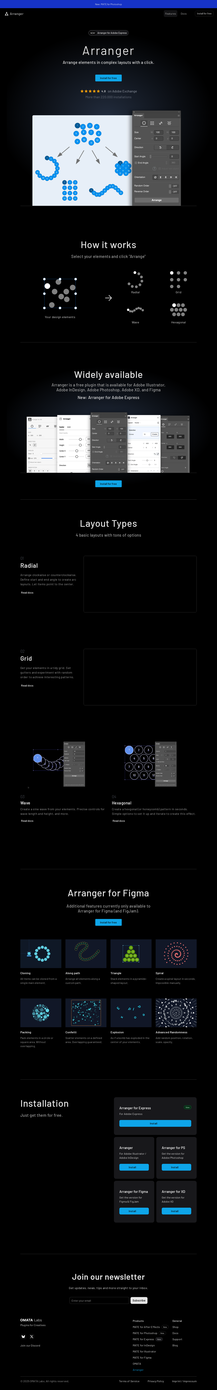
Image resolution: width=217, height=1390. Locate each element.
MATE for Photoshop (145, 1333)
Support (177, 1339)
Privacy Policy (156, 1381)
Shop (175, 1326)
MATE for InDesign (144, 1345)
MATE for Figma (142, 1357)
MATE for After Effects (146, 1326)
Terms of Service (129, 1381)
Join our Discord (30, 1345)
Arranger (138, 1369)
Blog (175, 1345)
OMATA (137, 1363)
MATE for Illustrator (144, 1351)
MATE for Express (143, 1339)
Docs (175, 1333)
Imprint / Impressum (184, 1381)
